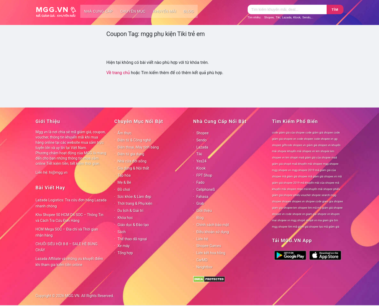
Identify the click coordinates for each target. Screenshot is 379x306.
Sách (122, 232)
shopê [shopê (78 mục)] (301, 220)
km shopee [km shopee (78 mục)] (323, 151)
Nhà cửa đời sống (132, 161)
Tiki (278, 17)
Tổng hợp (125, 253)
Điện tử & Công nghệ (134, 140)
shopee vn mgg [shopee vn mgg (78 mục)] (286, 220)
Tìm (335, 10)
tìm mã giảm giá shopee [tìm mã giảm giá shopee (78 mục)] (303, 226)
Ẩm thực (125, 133)
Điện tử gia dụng (131, 154)
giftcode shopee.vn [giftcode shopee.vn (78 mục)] (294, 145)
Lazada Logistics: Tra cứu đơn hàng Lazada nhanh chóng (71, 203)
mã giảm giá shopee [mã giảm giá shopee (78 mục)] (294, 176)
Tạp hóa (124, 175)
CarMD (202, 260)
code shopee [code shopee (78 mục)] (305, 139)
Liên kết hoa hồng (210, 253)
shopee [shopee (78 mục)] (286, 201)
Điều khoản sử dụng (212, 232)
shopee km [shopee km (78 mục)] (290, 208)
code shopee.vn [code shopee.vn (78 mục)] (323, 139)
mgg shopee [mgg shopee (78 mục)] (330, 164)
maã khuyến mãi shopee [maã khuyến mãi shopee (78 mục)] (307, 164)
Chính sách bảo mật (212, 225)
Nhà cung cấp (98, 11)
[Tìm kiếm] (287, 9)
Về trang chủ (118, 72)
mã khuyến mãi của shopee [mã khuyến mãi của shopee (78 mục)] (317, 183)
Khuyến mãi (164, 11)
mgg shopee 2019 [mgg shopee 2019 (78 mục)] (303, 170)
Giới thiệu (204, 210)
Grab (200, 203)
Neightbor (204, 267)
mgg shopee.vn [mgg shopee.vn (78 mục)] (281, 170)
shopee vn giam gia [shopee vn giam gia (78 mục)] (304, 214)
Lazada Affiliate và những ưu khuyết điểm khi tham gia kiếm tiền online (69, 262)
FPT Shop (204, 175)
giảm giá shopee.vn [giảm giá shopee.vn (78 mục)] (319, 145)
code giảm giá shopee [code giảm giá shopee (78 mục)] (319, 132)
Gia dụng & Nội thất (133, 168)
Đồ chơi (124, 189)
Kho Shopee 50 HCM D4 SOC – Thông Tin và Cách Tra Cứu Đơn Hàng (69, 218)
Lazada (287, 17)
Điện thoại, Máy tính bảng (138, 147)
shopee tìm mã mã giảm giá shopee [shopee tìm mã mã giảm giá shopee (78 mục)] (320, 208)
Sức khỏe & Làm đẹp (134, 197)
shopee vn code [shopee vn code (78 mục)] (282, 214)
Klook (297, 17)
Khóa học (125, 218)
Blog (188, 11)
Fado (200, 182)
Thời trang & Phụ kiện (135, 203)
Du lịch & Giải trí (130, 210)
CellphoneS (205, 189)
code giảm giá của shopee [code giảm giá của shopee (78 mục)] (288, 132)
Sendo (306, 17)
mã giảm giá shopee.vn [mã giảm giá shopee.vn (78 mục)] (322, 176)
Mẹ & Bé (124, 182)
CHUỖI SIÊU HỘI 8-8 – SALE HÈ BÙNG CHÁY (67, 247)
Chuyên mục (133, 11)
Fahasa (202, 197)
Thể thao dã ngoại (132, 239)
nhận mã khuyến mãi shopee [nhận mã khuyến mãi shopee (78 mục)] (314, 189)
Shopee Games (208, 246)
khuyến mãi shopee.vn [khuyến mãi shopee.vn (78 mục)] (301, 151)
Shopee (269, 17)
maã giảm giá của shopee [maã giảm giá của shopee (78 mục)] (315, 157)
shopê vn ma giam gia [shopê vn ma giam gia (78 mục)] (319, 220)
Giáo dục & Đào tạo (133, 225)
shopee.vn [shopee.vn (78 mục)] (298, 201)
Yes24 (201, 161)
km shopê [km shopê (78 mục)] (292, 157)
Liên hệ (202, 239)
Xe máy (124, 246)
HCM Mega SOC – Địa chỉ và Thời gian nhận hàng (67, 232)
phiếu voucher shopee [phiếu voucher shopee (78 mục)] (307, 195)
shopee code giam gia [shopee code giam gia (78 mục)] (319, 201)
